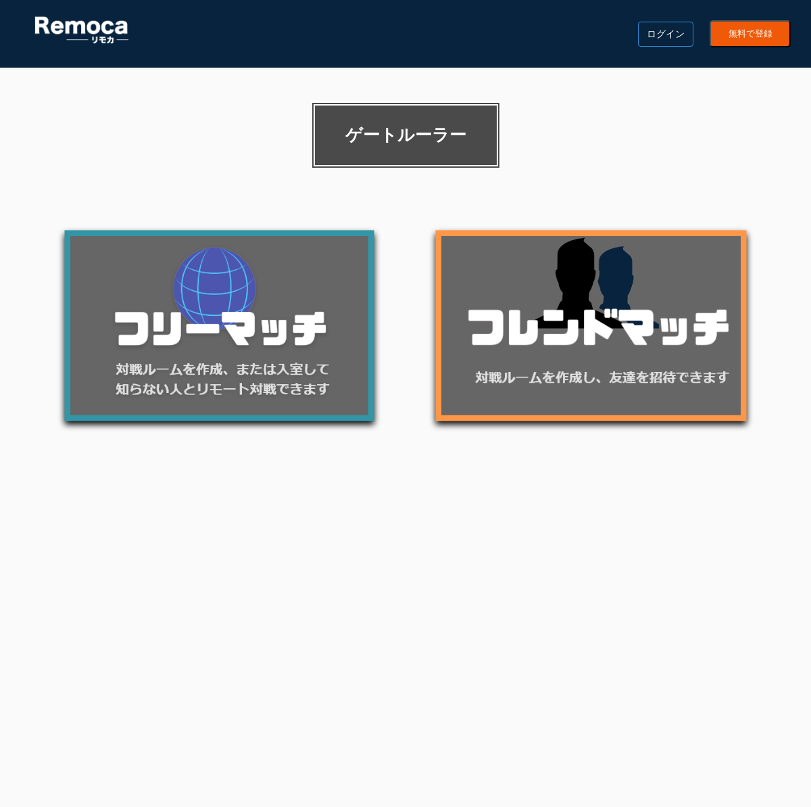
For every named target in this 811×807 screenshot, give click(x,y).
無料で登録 (750, 34)
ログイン (666, 34)
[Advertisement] (405, 583)
